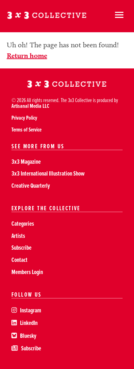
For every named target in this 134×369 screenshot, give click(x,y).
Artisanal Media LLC (30, 106)
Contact (19, 259)
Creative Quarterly (30, 185)
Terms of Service (26, 129)
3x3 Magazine (26, 161)
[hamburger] (119, 16)
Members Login (27, 271)
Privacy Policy (24, 118)
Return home (27, 55)
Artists (18, 235)
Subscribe (21, 247)
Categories (22, 223)
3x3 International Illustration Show (48, 173)
